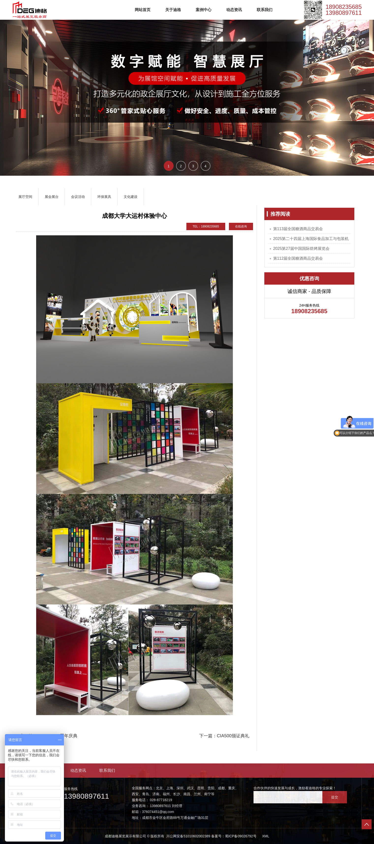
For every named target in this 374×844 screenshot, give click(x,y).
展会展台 (52, 197)
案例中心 (203, 10)
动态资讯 (234, 10)
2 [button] (181, 166)
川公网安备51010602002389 (187, 836)
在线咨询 (241, 226)
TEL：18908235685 (206, 226)
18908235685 (344, 7)
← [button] (10, 90)
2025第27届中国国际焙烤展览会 (301, 248)
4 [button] (206, 166)
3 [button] (193, 166)
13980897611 (344, 13)
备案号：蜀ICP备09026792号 (233, 836)
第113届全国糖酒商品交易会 (298, 229)
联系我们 (264, 10)
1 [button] (169, 166)
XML (265, 836)
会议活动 (78, 197)
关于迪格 (173, 10)
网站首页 (142, 10)
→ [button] (364, 90)
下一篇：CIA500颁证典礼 (224, 735)
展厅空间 (25, 197)
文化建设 (130, 197)
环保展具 (104, 197)
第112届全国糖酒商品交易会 (298, 258)
